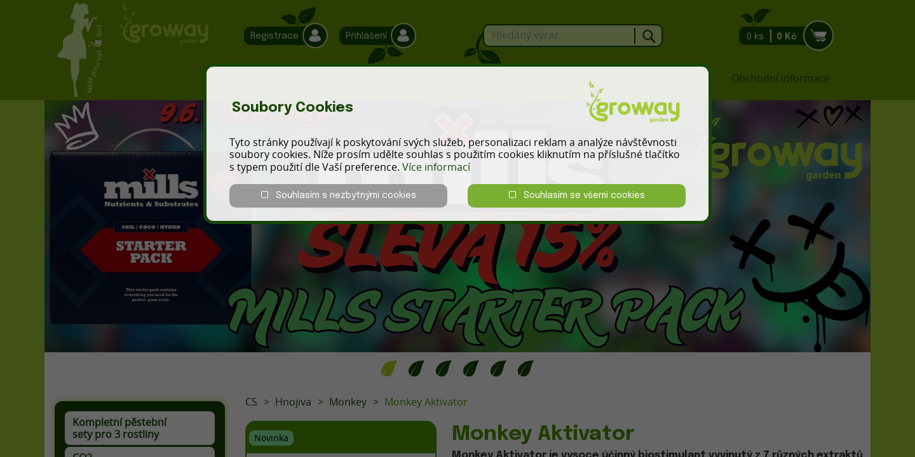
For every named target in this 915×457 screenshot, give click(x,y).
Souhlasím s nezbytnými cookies (338, 195)
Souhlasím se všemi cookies (577, 195)
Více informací (436, 167)
